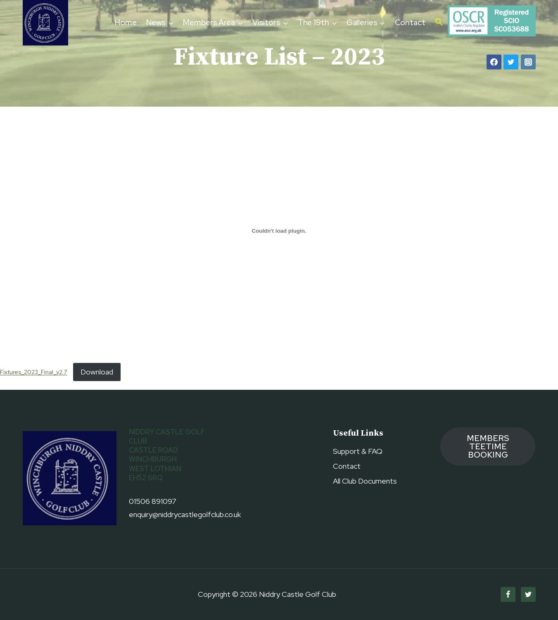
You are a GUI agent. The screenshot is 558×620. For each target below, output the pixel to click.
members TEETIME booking (488, 446)
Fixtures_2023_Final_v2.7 (33, 372)
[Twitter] (510, 62)
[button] (439, 22)
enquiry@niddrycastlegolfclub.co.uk (185, 514)
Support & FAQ (357, 451)
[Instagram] (528, 62)
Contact (410, 22)
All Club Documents (365, 481)
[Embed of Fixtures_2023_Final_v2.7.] (279, 231)
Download (97, 372)
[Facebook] (494, 62)
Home (126, 22)
